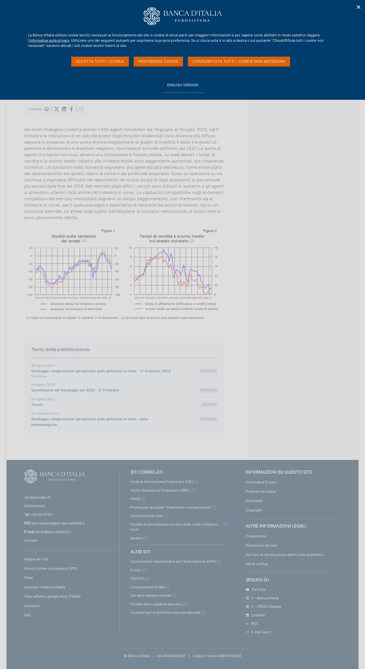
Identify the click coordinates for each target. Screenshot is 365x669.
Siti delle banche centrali (150, 595)
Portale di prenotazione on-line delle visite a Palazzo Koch (173, 527)
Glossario (32, 605)
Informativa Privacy (261, 482)
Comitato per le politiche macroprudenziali (165, 612)
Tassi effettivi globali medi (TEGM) (52, 596)
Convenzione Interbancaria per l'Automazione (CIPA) (173, 561)
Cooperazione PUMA (147, 587)
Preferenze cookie (261, 491)
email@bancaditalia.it (53, 532)
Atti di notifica (257, 564)
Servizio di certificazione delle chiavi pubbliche (284, 554)
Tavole (37, 404)
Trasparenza (256, 536)
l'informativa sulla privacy (48, 40)
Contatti (30, 540)
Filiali (28, 578)
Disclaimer (254, 501)
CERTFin (137, 578)
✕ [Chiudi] (359, 7)
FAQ (27, 615)
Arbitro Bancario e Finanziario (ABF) (159, 490)
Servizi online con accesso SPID (50, 568)
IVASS (135, 499)
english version (182, 87)
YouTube (256, 589)
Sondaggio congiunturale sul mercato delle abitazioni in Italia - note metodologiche (89, 422)
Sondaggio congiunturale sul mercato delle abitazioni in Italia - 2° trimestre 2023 (101, 371)
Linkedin (255, 615)
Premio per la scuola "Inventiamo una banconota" (170, 507)
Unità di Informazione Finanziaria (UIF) (161, 481)
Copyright (254, 510)
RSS (252, 623)
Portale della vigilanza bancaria (156, 604)
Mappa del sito (36, 559)
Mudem (136, 538)
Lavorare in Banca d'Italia (44, 587)
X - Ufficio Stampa (263, 606)
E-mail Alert (258, 632)
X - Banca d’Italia (262, 598)
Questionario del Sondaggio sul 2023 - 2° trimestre (75, 390)
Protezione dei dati (261, 545)
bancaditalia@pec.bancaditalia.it (58, 523)
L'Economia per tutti (146, 516)
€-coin (135, 570)
